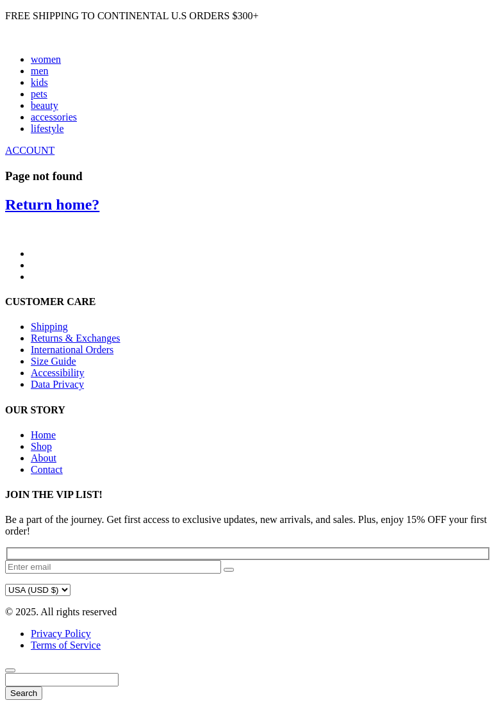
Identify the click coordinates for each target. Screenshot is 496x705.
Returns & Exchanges (75, 338)
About (43, 457)
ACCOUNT (29, 150)
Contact (47, 469)
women (46, 59)
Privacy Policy (61, 633)
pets (39, 93)
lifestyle (47, 128)
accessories (54, 117)
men (40, 70)
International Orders (72, 349)
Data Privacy (57, 384)
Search (23, 693)
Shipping (49, 326)
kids (39, 82)
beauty (44, 105)
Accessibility (58, 372)
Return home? (52, 204)
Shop (41, 446)
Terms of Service (66, 645)
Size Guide (53, 361)
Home (43, 434)
